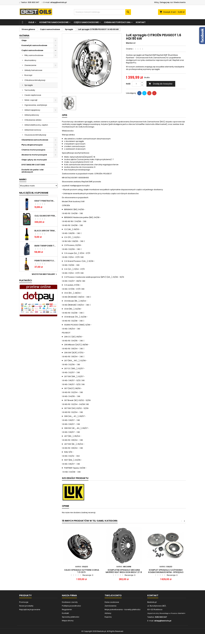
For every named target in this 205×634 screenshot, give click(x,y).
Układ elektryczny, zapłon (36, 125)
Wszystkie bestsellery (45, 274)
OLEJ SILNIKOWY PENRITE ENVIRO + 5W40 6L (45, 216)
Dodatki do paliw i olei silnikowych (32, 170)
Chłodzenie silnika (32, 120)
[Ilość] (136, 84)
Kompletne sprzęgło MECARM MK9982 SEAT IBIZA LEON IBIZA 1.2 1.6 (124, 571)
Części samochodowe (86, 22)
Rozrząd (28, 75)
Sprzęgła (28, 85)
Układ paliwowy (31, 115)
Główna (24, 35)
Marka (129, 43)
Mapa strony (67, 620)
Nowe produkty (26, 605)
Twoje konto (113, 595)
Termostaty (29, 90)
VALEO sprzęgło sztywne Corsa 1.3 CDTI (81, 571)
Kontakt (140, 22)
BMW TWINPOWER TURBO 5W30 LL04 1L (45, 246)
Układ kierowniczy (32, 130)
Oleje (31, 22)
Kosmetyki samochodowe (53, 22)
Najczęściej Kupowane (33, 192)
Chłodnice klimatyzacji (34, 80)
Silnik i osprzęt (30, 100)
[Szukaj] (102, 12)
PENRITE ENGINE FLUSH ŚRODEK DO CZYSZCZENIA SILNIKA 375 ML (45, 260)
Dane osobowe (112, 602)
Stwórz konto (179, 2)
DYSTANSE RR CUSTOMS (33, 164)
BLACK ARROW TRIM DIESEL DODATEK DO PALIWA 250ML (45, 231)
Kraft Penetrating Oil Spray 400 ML (45, 201)
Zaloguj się (164, 2)
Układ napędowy (32, 110)
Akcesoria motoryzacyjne (34, 154)
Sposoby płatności (70, 617)
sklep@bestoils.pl (58, 2)
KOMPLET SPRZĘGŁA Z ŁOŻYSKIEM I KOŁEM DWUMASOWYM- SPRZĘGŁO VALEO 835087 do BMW (166, 572)
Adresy (108, 613)
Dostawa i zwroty (70, 602)
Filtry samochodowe (33, 55)
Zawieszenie (30, 65)
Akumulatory (30, 60)
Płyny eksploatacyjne (32, 144)
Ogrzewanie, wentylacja (35, 105)
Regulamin (67, 609)
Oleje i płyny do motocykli (34, 159)
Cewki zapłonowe (32, 95)
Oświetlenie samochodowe (34, 139)
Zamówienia (110, 605)
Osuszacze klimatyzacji (35, 135)
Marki (22, 179)
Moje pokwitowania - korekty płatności (122, 609)
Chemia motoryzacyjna (117, 22)
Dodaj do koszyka (160, 83)
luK (134, 43)
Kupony (108, 617)
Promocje (23, 602)
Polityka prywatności (71, 605)
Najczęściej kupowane (29, 609)
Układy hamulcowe (33, 70)
